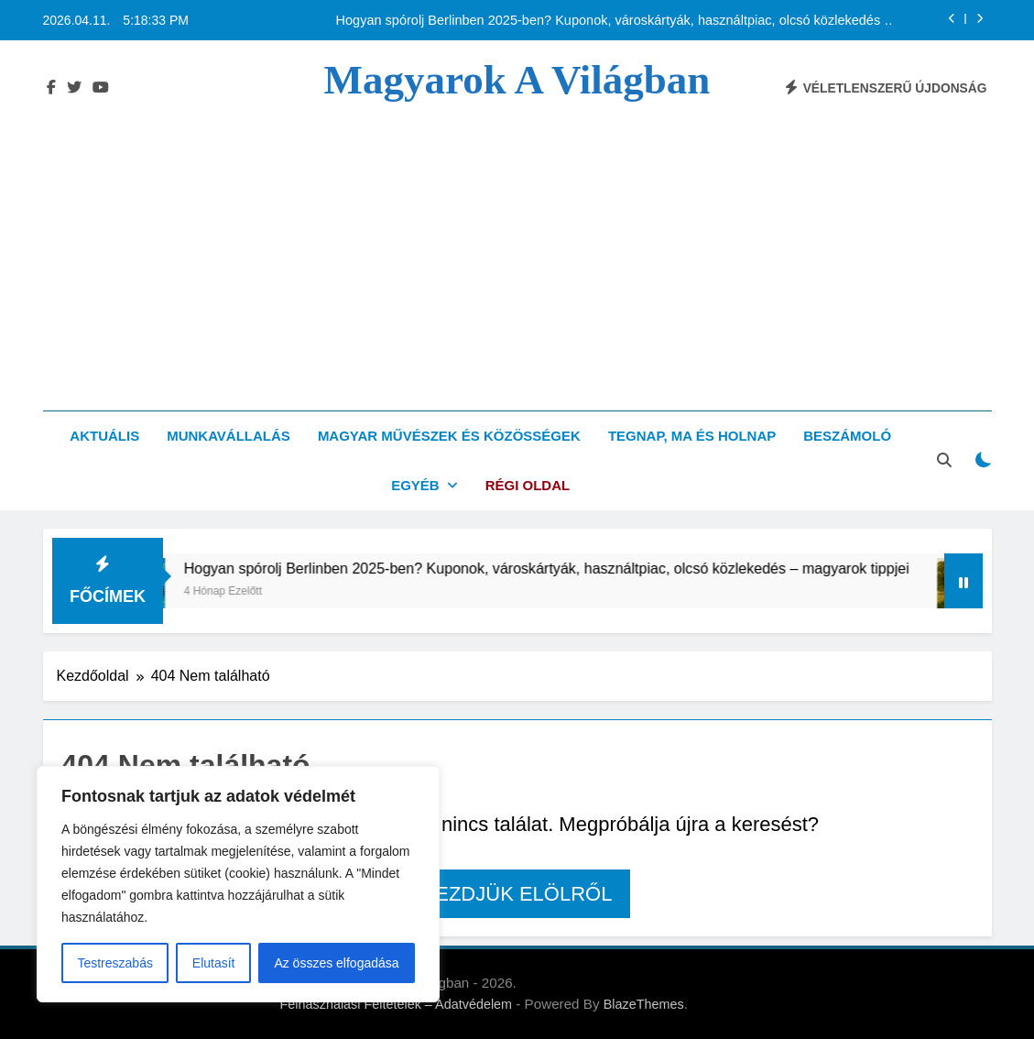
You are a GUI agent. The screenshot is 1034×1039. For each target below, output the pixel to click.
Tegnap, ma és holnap (692, 435)
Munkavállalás (228, 435)
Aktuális (104, 435)
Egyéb (415, 485)
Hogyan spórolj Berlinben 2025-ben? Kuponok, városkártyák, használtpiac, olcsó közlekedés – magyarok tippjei (614, 20)
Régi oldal (528, 485)
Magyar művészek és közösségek (449, 435)
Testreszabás (114, 963)
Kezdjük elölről (517, 893)
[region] (238, 884)
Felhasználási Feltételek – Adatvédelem (396, 1004)
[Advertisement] (517, 241)
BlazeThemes (644, 1004)
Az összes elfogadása (336, 963)
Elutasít (213, 963)
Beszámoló (847, 435)
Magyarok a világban (517, 80)
